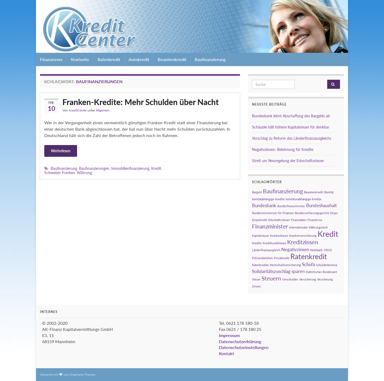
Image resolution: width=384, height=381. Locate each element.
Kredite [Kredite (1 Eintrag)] (257, 243)
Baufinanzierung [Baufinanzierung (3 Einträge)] (283, 191)
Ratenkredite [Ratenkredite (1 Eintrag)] (260, 265)
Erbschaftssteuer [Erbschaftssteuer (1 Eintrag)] (279, 220)
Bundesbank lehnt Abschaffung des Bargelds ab (291, 116)
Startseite (80, 59)
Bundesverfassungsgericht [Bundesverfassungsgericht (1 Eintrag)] (312, 213)
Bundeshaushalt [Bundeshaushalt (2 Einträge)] (321, 205)
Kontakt (226, 353)
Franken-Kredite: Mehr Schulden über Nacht (140, 102)
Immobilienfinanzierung (130, 168)
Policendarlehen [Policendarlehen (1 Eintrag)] (262, 258)
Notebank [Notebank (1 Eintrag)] (316, 250)
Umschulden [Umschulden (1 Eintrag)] (290, 279)
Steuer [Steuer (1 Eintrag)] (256, 279)
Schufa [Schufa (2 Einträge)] (308, 264)
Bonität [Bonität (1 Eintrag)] (329, 192)
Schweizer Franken (59, 172)
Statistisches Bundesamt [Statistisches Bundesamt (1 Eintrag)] (321, 272)
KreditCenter (78, 110)
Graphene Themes (82, 374)
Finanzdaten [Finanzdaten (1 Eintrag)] (298, 220)
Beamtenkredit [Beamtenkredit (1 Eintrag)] (313, 192)
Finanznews (51, 59)
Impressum (229, 335)
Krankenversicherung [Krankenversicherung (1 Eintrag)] (303, 235)
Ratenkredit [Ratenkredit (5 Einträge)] (308, 256)
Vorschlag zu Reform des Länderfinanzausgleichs (291, 138)
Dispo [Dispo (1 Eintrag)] (334, 213)
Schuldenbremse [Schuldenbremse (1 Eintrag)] (326, 265)
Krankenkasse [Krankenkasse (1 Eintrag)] (279, 235)
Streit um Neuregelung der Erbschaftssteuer (288, 160)
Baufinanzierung (210, 59)
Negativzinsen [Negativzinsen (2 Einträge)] (295, 249)
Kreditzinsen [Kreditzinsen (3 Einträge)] (302, 242)
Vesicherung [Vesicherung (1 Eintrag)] (325, 279)
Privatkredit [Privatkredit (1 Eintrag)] (281, 258)
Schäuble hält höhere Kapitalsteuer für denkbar (290, 127)
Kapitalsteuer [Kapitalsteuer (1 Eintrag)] (260, 235)
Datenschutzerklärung (240, 341)
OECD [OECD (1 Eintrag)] (328, 250)
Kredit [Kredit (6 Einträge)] (328, 233)
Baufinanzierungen (94, 168)
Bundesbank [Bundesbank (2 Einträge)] (264, 205)
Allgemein (103, 110)
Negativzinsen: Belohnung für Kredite (282, 149)
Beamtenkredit (172, 59)
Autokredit (139, 59)
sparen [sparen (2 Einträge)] (298, 271)
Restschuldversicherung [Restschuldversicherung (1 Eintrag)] (285, 265)
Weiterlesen (60, 151)
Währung (84, 172)
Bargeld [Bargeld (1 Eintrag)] (257, 192)
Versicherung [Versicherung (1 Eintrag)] (307, 279)
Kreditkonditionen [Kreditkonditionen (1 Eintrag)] (274, 243)
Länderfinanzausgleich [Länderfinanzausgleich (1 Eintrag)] (266, 250)
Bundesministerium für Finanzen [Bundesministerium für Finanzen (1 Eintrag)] (273, 213)
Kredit (156, 168)
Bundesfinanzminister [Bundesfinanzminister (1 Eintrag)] (291, 206)
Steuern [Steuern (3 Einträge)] (271, 278)
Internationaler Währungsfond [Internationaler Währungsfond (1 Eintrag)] (308, 227)
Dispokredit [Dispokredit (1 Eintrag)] (259, 220)
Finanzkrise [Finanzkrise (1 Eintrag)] (314, 220)
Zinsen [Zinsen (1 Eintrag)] (256, 286)
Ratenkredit (109, 59)
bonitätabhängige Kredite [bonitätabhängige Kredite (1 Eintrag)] (268, 199)
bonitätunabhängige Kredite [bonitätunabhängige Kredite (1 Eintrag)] (303, 199)
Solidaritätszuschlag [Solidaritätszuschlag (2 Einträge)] (271, 271)
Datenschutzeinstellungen (244, 347)
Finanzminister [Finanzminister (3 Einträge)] (270, 226)
